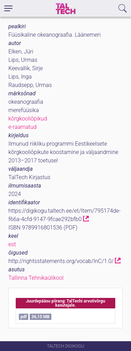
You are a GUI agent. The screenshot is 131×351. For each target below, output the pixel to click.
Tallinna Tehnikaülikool (36, 278)
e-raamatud (22, 127)
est (12, 244)
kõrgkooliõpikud (27, 118)
